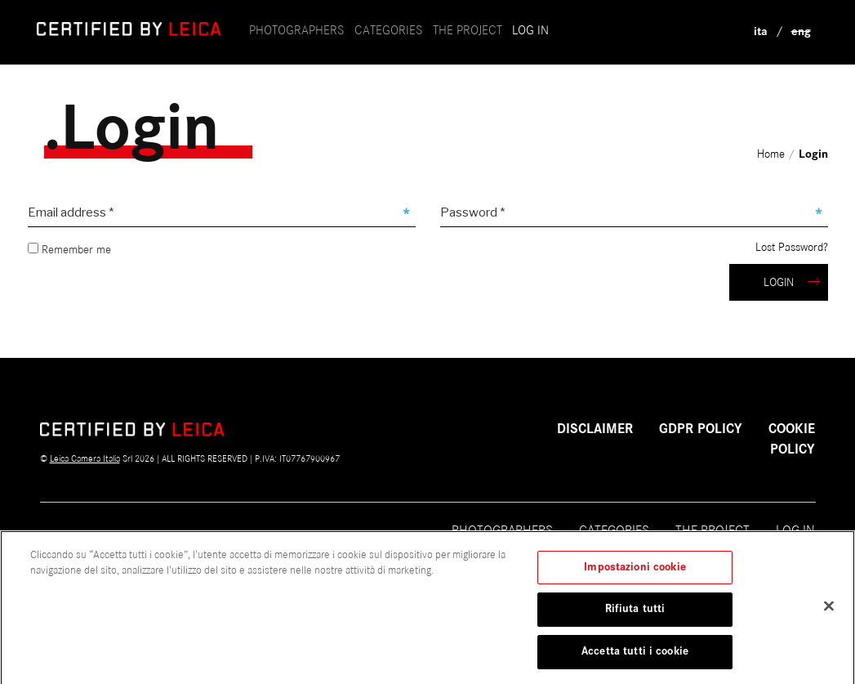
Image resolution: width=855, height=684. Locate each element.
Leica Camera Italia (85, 458)
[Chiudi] (829, 615)
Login (792, 282)
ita (761, 31)
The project (712, 530)
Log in (530, 30)
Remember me (69, 250)
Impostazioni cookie (634, 576)
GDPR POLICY (700, 429)
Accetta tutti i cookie (634, 660)
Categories (388, 30)
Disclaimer (595, 429)
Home (772, 154)
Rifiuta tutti (635, 618)
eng (801, 31)
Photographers (297, 30)
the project (467, 30)
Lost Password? (791, 247)
